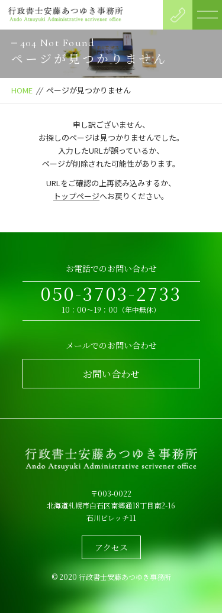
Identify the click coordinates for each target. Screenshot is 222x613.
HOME (22, 90)
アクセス (111, 547)
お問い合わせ (111, 374)
